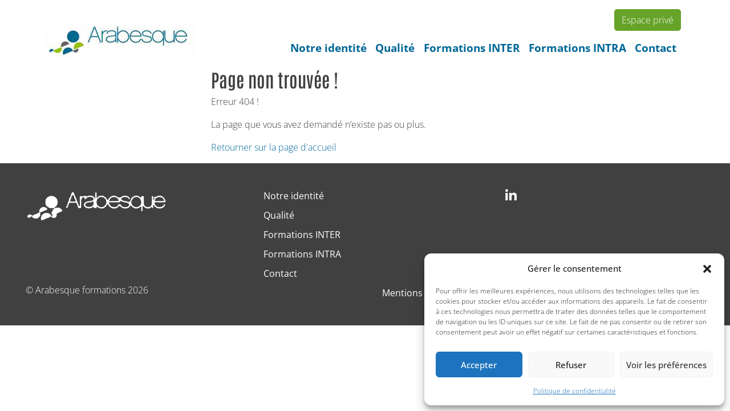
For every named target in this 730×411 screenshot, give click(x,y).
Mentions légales (418, 293)
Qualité (395, 47)
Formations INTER (472, 47)
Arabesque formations (80, 290)
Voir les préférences (666, 364)
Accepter (479, 364)
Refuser (570, 364)
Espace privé (648, 20)
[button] (707, 268)
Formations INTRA (577, 47)
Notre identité (328, 47)
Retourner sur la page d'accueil (273, 147)
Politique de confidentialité (574, 391)
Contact (655, 47)
